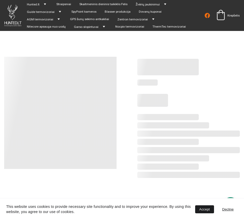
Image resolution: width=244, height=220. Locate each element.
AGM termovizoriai (40, 19)
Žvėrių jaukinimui (148, 4)
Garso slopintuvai (86, 26)
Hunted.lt (33, 4)
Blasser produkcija (118, 11)
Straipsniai (63, 4)
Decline (228, 209)
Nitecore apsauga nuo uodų (46, 26)
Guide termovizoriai (41, 11)
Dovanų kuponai (150, 11)
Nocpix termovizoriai (129, 26)
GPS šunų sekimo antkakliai (89, 19)
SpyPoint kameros (83, 11)
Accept (204, 209)
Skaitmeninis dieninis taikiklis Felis (103, 4)
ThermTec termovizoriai (169, 26)
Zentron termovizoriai (132, 19)
